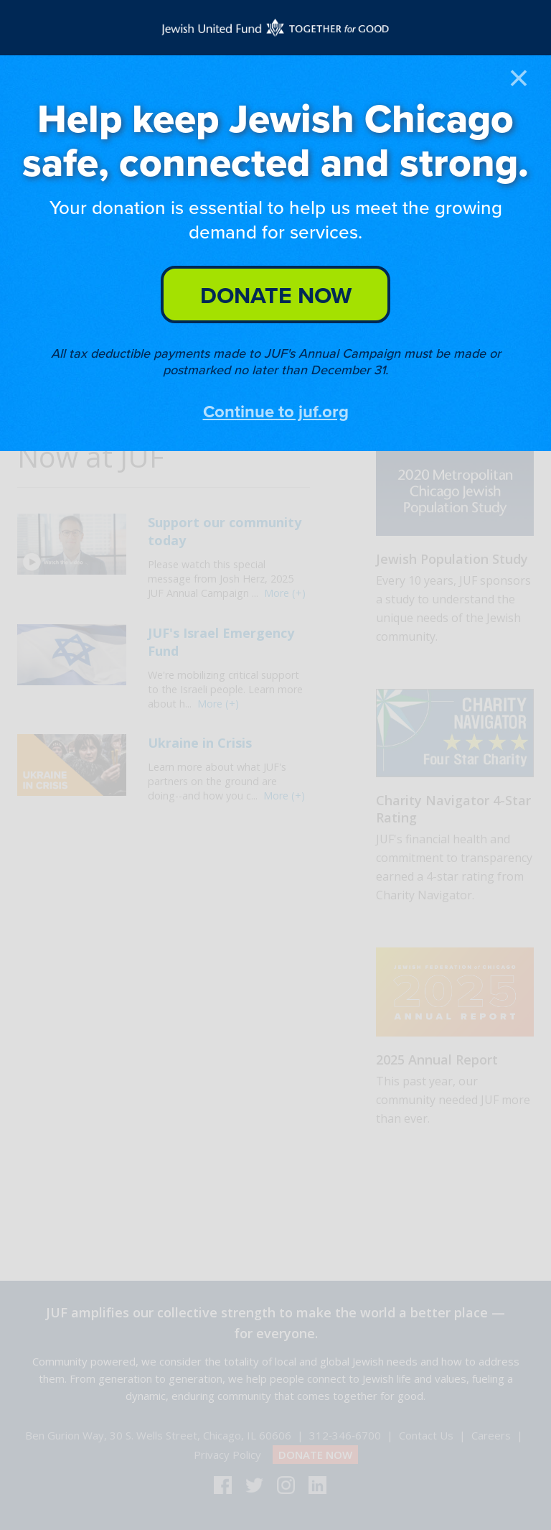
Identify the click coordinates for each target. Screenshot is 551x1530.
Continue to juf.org (276, 411)
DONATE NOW (276, 295)
